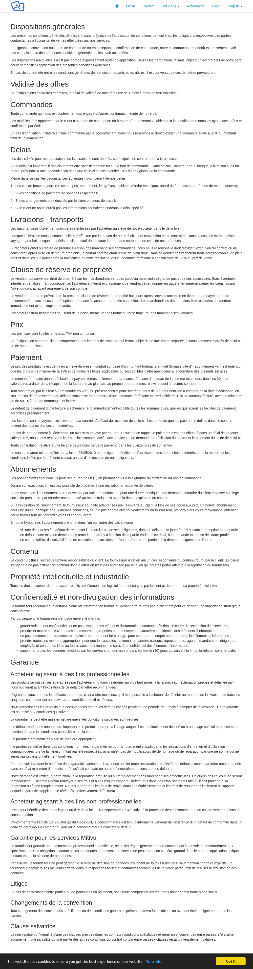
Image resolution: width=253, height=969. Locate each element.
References (196, 6)
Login (216, 6)
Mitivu (130, 6)
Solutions (170, 6)
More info (153, 961)
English (235, 6)
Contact (148, 6)
